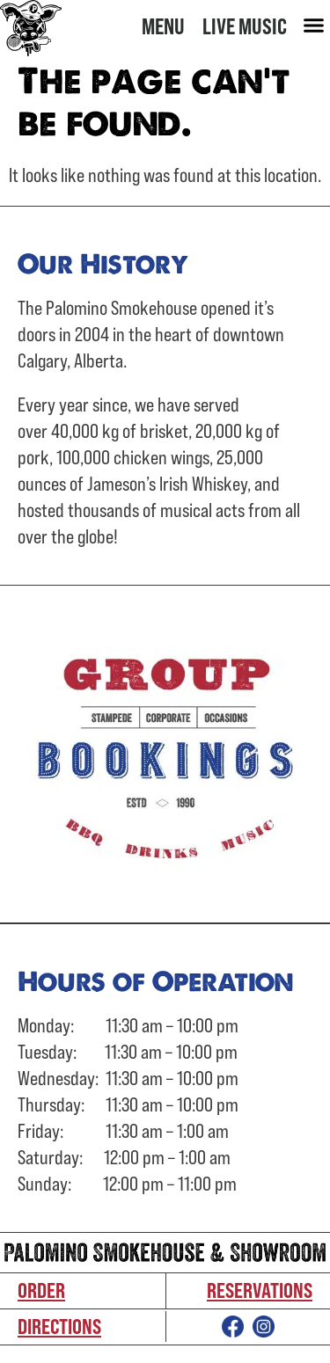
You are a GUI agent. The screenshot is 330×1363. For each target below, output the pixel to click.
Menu (163, 26)
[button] (314, 25)
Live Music (244, 26)
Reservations (259, 1290)
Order (41, 1290)
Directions (59, 1326)
